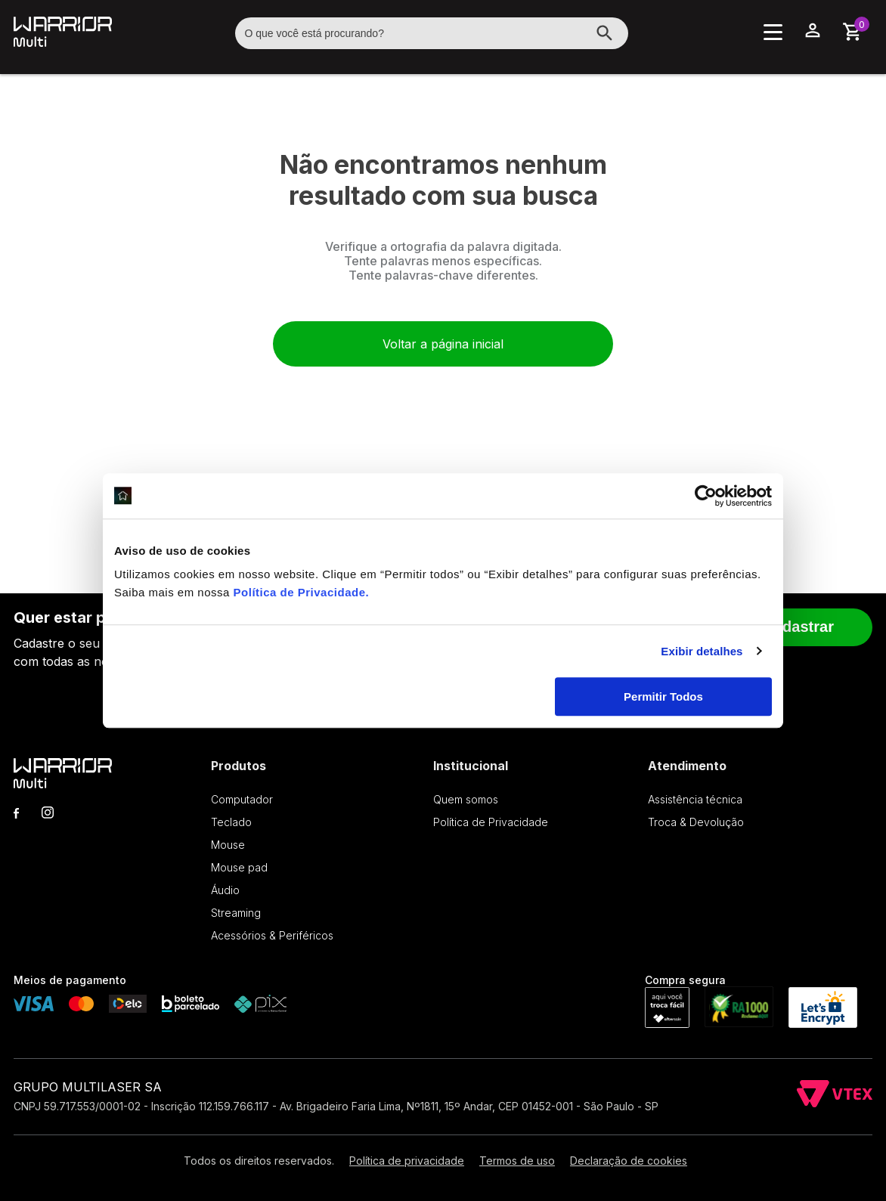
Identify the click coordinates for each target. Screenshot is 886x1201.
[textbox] (431, 33)
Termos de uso (517, 1160)
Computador (242, 799)
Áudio (225, 890)
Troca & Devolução (696, 822)
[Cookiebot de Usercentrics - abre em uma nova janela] (706, 495)
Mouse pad (239, 867)
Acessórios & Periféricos (272, 935)
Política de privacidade (406, 1160)
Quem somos (465, 799)
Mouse (228, 844)
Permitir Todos (663, 696)
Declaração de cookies (628, 1160)
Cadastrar (799, 626)
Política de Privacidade (300, 592)
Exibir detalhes (701, 651)
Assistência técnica (695, 799)
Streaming (236, 912)
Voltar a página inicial (443, 343)
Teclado (231, 822)
